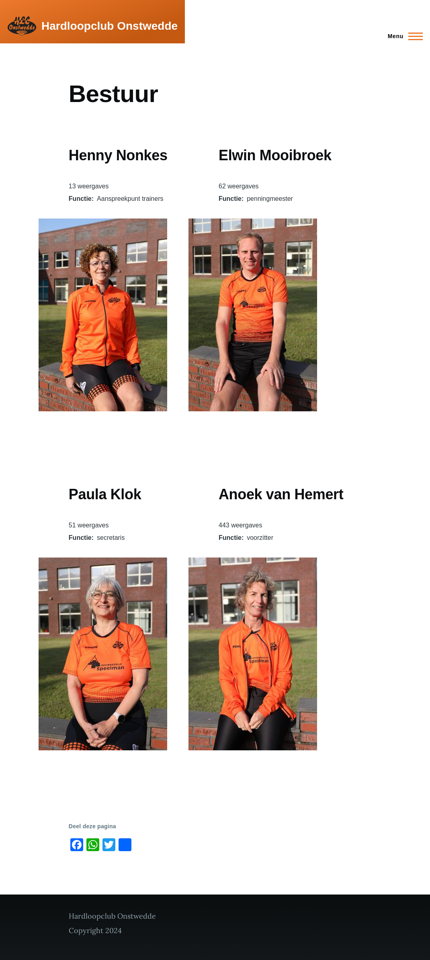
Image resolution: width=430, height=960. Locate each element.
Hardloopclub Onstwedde (109, 26)
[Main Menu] (403, 36)
